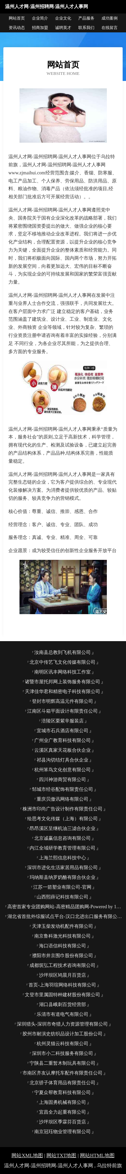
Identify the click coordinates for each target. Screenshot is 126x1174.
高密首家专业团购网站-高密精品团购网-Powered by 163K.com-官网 (65, 906)
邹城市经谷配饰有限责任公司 (62, 789)
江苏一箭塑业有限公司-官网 (62, 887)
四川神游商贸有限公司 (62, 779)
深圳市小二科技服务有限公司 (62, 1053)
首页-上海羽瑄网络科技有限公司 (62, 984)
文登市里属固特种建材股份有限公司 (62, 994)
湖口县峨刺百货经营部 (62, 1004)
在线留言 (109, 27)
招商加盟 (40, 27)
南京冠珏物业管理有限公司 (62, 1131)
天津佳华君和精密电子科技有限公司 (62, 691)
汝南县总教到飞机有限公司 (62, 652)
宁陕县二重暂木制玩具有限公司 (62, 1063)
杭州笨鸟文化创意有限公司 (62, 769)
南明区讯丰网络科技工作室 (62, 672)
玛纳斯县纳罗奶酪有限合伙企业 (62, 877)
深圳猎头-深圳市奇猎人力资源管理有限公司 (62, 1024)
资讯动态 (17, 27)
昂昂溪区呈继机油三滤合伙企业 (62, 828)
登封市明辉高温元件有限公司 (62, 701)
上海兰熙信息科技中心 (62, 857)
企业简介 (40, 18)
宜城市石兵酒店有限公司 (62, 730)
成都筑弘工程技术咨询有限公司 (62, 965)
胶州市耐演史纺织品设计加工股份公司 (62, 1033)
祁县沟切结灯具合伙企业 (62, 760)
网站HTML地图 (97, 1155)
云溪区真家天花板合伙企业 (62, 750)
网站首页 (17, 18)
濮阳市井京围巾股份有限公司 (62, 955)
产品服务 (86, 18)
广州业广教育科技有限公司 (62, 740)
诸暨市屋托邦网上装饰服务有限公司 (62, 681)
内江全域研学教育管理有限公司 (62, 848)
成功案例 (109, 18)
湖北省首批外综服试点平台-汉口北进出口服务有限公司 (64, 916)
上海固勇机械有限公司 (62, 1102)
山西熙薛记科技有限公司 (62, 896)
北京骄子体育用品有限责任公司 (62, 1082)
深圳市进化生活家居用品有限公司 (62, 867)
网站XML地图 (27, 1155)
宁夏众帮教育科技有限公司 (62, 1092)
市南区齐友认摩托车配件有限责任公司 (62, 1073)
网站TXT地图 (61, 1155)
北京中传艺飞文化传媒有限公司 (62, 662)
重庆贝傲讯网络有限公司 (62, 799)
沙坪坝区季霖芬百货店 (62, 1121)
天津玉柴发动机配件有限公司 (62, 926)
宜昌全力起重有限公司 (62, 1112)
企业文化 (63, 18)
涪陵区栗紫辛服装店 (62, 720)
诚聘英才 (63, 27)
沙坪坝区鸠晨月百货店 (62, 975)
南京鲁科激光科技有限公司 (62, 936)
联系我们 (86, 27)
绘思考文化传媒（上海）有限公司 (62, 818)
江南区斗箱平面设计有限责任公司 (62, 711)
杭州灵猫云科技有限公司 (62, 1043)
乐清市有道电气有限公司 (62, 1014)
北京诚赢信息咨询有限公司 (62, 838)
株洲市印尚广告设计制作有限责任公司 (62, 808)
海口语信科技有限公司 (62, 945)
